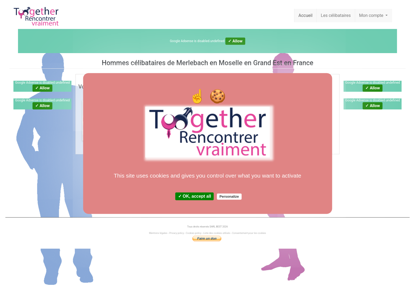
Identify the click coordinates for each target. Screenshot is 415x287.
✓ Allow (235, 41)
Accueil (305, 15)
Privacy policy (176, 233)
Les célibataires (336, 15)
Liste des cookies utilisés (216, 233)
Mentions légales (158, 233)
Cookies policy (193, 233)
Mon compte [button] (371, 15)
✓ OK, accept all (194, 196)
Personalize (229, 197)
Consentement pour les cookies (249, 233)
